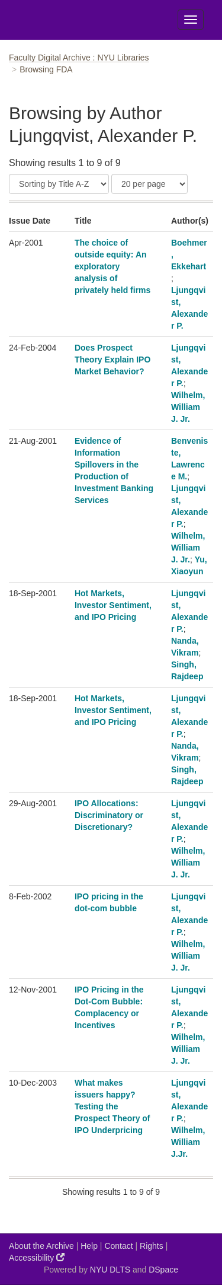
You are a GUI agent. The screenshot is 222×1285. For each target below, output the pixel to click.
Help (89, 1246)
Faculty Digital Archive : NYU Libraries (79, 57)
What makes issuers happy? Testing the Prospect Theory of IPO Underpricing (112, 1106)
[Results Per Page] (149, 184)
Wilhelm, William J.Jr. (188, 1142)
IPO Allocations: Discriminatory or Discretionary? (109, 815)
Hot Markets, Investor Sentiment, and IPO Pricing (113, 605)
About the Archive (41, 1246)
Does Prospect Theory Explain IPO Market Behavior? (112, 359)
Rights (151, 1246)
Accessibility (37, 1257)
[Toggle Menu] (191, 19)
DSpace (163, 1269)
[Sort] (59, 184)
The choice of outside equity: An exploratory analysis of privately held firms (112, 266)
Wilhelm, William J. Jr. (188, 407)
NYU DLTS (110, 1269)
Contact (118, 1246)
